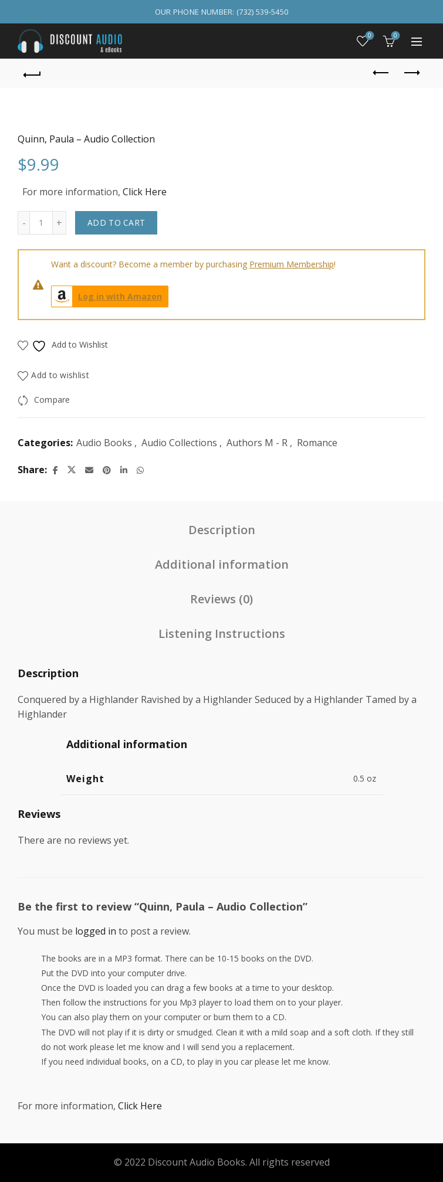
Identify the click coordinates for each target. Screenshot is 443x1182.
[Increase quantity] (59, 223)
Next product (411, 72)
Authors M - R (257, 442)
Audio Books (104, 442)
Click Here (145, 191)
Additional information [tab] (222, 564)
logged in (95, 931)
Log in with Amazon (107, 296)
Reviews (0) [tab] (221, 599)
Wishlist (369, 36)
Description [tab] (221, 530)
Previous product (381, 72)
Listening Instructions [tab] (221, 633)
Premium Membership (291, 264)
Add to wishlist (60, 375)
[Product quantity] (41, 223)
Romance (317, 442)
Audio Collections (179, 442)
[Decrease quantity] (23, 223)
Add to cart (116, 222)
